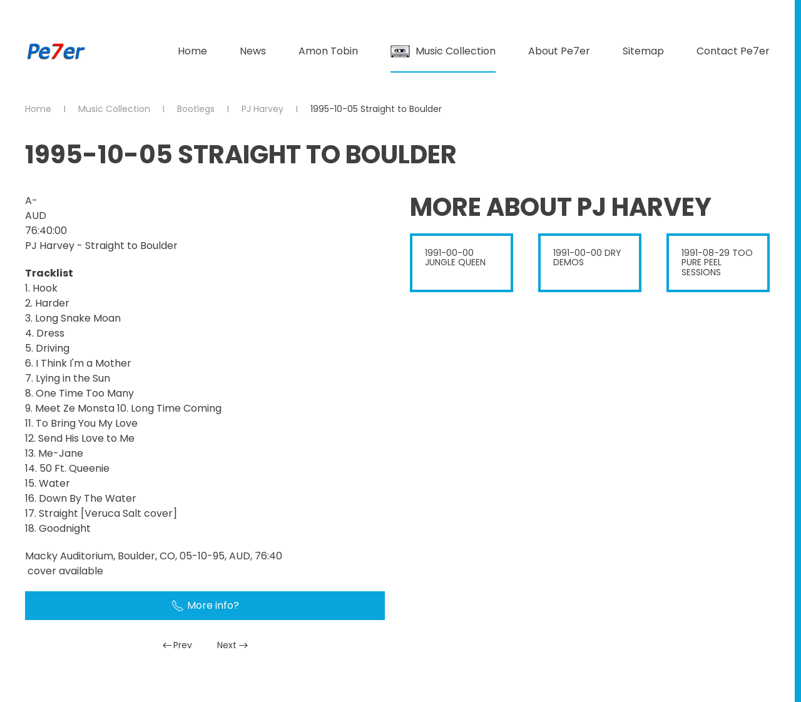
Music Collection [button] (443, 51)
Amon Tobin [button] (328, 51)
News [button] (253, 51)
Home (192, 51)
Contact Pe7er (733, 51)
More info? (205, 605)
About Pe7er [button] (559, 51)
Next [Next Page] (232, 645)
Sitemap (643, 51)
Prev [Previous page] (178, 645)
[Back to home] (56, 51)
